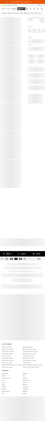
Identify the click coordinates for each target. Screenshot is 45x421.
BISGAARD (25, 373)
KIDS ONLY (25, 378)
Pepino (3, 384)
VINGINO (25, 393)
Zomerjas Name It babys (7, 358)
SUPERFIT (25, 391)
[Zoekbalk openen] (25, 13)
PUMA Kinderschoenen (7, 347)
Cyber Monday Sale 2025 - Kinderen (31, 367)
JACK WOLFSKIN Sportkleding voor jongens (33, 364)
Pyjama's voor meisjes (7, 362)
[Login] (31, 9)
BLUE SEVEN (5, 373)
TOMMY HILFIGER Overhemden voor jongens (12, 364)
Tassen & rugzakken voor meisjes (30, 351)
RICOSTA (4, 387)
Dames (4, 8)
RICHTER (25, 384)
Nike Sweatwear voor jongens (29, 353)
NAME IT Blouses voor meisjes (29, 349)
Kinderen (13, 8)
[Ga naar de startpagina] (23, 8)
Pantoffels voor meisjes (28, 356)
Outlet (5, 5)
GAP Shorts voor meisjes (7, 349)
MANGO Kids (26, 380)
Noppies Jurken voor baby (8, 360)
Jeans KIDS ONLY (27, 362)
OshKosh (25, 382)
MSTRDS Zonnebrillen (28, 347)
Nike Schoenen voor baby (28, 358)
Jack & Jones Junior (6, 378)
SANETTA (4, 389)
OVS (24, 375)
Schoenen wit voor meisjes (8, 351)
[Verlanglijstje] (38, 9)
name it (3, 382)
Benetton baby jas (6, 356)
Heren (8, 8)
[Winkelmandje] (42, 9)
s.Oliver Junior (26, 387)
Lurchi (3, 380)
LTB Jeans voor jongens (7, 367)
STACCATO (25, 389)
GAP (3, 393)
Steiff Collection (6, 391)
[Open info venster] (43, 2)
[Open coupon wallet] (27, 9)
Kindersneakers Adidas (7, 353)
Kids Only (4, 375)
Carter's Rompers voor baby (29, 360)
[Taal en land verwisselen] (40, 5)
